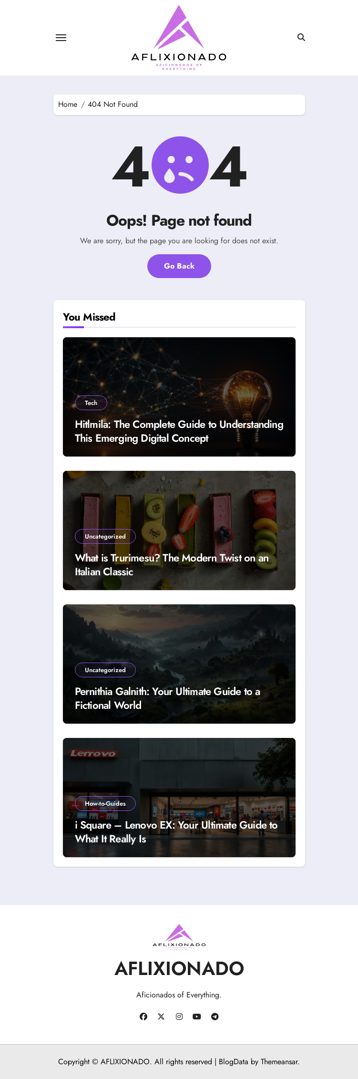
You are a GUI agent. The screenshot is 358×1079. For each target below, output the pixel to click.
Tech (91, 402)
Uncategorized (105, 536)
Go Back (179, 265)
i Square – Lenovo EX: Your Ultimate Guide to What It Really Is (176, 831)
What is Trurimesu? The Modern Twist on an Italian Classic (172, 564)
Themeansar (279, 1061)
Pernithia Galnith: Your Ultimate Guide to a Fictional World (167, 698)
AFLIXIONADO (179, 968)
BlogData (233, 1061)
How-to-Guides (105, 803)
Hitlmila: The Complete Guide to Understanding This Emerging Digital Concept (179, 431)
